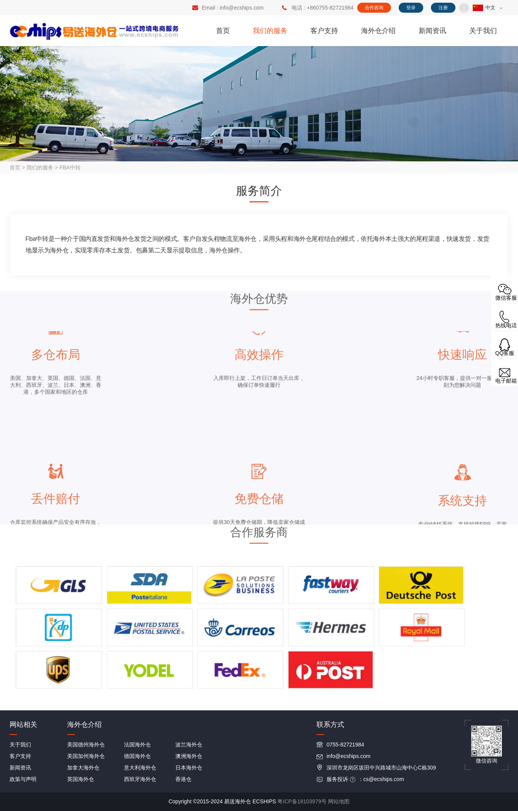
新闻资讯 (432, 31)
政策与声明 (23, 779)
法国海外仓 (137, 744)
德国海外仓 (137, 756)
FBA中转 (70, 167)
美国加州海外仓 (86, 756)
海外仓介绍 (378, 31)
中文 (484, 7)
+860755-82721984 (330, 8)
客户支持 (324, 31)
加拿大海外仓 (83, 768)
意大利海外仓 (140, 768)
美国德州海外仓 (86, 744)
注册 (443, 7)
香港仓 (183, 779)
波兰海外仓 (188, 744)
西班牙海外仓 (140, 779)
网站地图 (339, 801)
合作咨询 (374, 7)
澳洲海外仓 (188, 756)
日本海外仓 (188, 768)
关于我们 (483, 31)
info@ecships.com (241, 8)
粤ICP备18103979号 (302, 801)
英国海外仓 (80, 779)
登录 (411, 7)
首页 (223, 31)
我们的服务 (270, 31)
